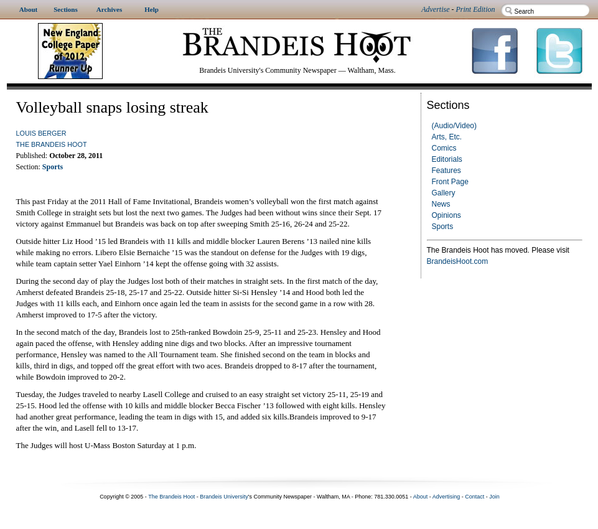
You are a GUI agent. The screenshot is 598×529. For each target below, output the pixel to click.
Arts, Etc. (447, 137)
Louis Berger (41, 133)
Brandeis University (224, 497)
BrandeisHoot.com (457, 261)
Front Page (450, 181)
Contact (474, 497)
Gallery (444, 193)
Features (446, 170)
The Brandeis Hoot (51, 144)
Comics (444, 148)
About (420, 497)
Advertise (435, 9)
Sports (443, 226)
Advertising (446, 497)
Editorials (447, 159)
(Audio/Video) (454, 125)
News (441, 204)
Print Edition (475, 9)
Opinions (446, 215)
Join (494, 497)
